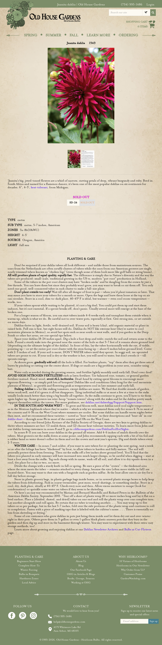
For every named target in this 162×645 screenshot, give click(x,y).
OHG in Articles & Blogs (81, 574)
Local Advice (29, 582)
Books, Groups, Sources (80, 578)
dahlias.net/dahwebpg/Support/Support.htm (113, 402)
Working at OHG (81, 582)
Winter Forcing (28, 569)
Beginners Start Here (29, 561)
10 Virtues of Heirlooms (133, 561)
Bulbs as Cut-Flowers (137, 529)
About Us (81, 561)
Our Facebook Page (81, 569)
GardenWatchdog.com (133, 578)
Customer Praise (133, 574)
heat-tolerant (39, 187)
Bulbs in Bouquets (29, 574)
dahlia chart (15, 419)
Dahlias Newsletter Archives (101, 529)
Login (150, 4)
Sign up (153, 621)
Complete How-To (29, 565)
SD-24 (73, 202)
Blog (81, 565)
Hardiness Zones (29, 578)
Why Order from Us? (133, 569)
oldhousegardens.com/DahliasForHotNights (101, 429)
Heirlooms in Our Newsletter (133, 565)
